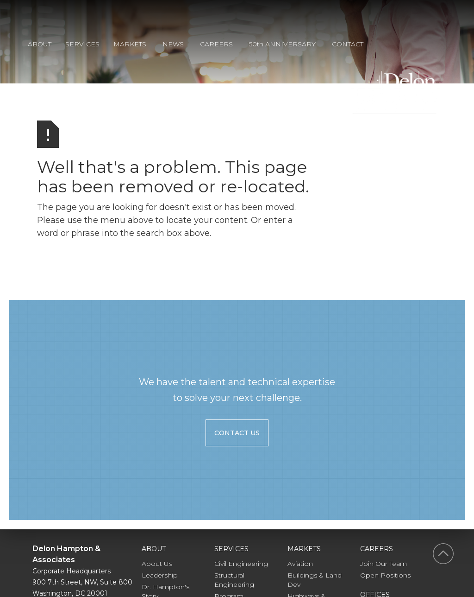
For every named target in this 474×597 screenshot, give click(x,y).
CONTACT (347, 44)
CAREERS (216, 44)
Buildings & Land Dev (314, 580)
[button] (46, 45)
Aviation (300, 563)
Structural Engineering (234, 580)
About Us (157, 563)
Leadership (160, 575)
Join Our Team (383, 563)
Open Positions (385, 575)
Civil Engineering (241, 563)
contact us (237, 433)
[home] (395, 92)
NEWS (173, 44)
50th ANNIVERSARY (282, 44)
